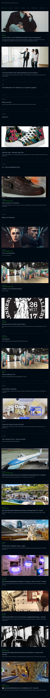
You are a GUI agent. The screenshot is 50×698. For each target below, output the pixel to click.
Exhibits (3, 372)
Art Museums (4, 322)
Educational (4, 614)
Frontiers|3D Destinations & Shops (7, 200)
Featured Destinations (5, 508)
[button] (47, 8)
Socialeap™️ (4, 35)
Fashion (3, 543)
